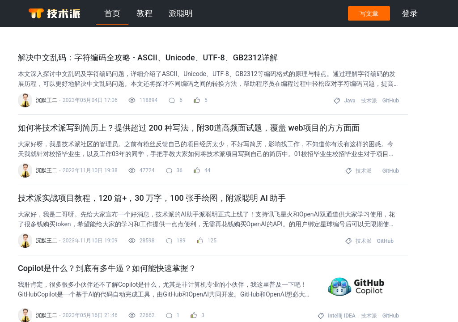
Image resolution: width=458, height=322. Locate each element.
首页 (112, 13)
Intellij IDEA (342, 316)
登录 (410, 13)
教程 (144, 13)
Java (349, 100)
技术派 (369, 100)
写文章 (369, 13)
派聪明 (181, 13)
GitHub (390, 100)
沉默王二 (46, 100)
